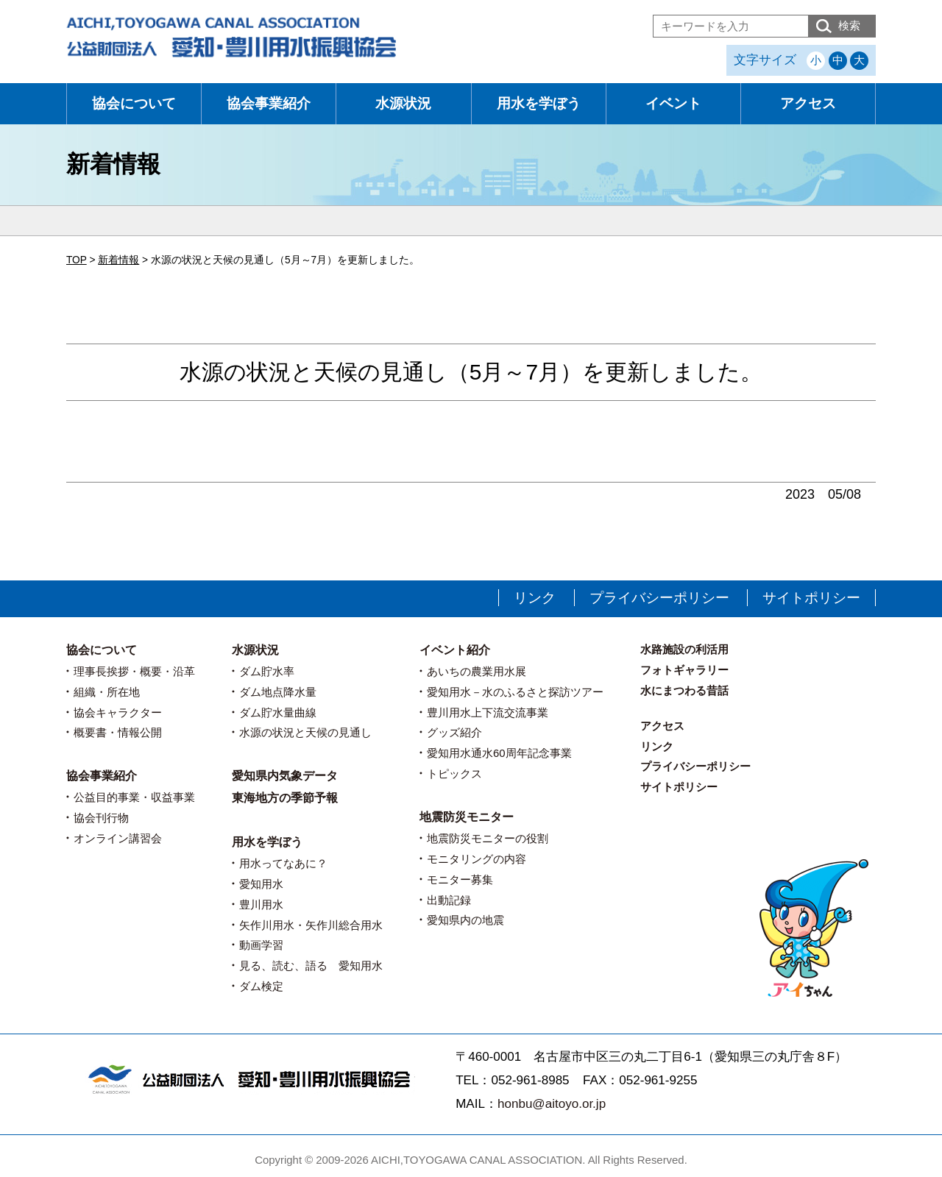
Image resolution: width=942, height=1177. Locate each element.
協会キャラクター (118, 712)
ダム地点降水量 (277, 692)
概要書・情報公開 (118, 732)
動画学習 (261, 945)
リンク (535, 597)
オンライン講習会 (118, 838)
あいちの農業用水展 (476, 671)
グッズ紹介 (454, 732)
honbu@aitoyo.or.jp (551, 1104)
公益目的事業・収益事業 (134, 797)
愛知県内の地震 (465, 920)
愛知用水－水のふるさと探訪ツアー (515, 692)
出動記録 (449, 900)
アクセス (808, 103)
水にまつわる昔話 (684, 690)
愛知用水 (261, 884)
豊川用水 (261, 904)
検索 (849, 25)
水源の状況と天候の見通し (305, 732)
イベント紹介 (454, 650)
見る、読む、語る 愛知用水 (311, 965)
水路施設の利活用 (684, 649)
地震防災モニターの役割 (487, 838)
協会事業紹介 (269, 103)
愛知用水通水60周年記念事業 (499, 753)
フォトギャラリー (684, 670)
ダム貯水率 (266, 671)
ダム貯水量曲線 (277, 712)
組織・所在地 (107, 692)
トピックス (454, 773)
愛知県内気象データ (285, 775)
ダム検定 (261, 986)
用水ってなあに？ (283, 863)
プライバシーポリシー (659, 597)
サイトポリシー (811, 597)
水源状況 (403, 103)
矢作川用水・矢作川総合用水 (311, 925)
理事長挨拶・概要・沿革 (134, 671)
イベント (673, 103)
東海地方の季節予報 (285, 798)
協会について (134, 103)
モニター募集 (460, 879)
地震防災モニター (466, 817)
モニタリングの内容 (476, 859)
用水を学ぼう (539, 103)
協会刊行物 (101, 817)
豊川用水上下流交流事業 (487, 712)
